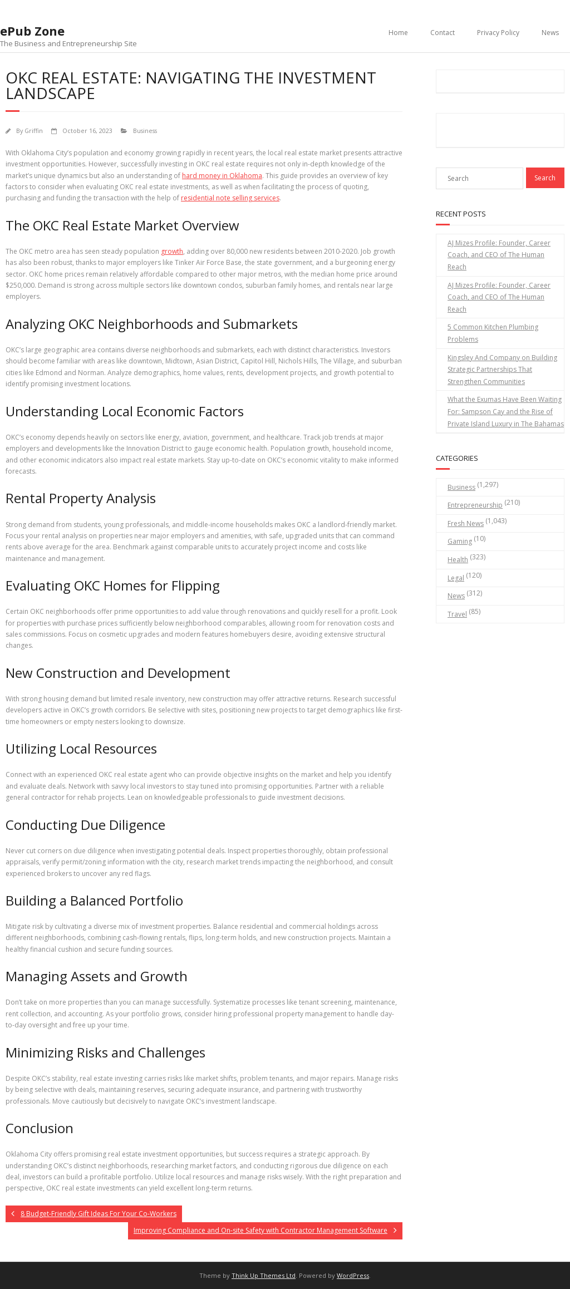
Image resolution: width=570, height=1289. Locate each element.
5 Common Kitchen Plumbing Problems (493, 333)
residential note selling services (230, 198)
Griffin (33, 130)
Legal (456, 578)
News (550, 32)
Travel (457, 614)
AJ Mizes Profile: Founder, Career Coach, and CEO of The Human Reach (499, 255)
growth (172, 251)
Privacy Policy (498, 32)
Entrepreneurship (475, 505)
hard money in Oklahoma (222, 175)
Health (458, 559)
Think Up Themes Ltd (264, 1275)
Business (145, 130)
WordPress (353, 1275)
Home (398, 32)
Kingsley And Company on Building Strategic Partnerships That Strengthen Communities (502, 369)
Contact (442, 32)
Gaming (460, 541)
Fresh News (466, 523)
